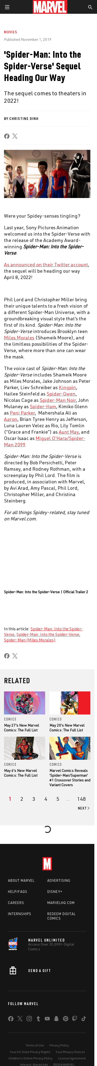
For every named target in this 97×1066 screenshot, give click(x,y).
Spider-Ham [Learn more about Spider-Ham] (43, 406)
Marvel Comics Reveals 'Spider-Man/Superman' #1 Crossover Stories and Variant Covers (69, 777)
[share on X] (15, 136)
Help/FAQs (17, 891)
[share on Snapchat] (56, 1019)
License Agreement (72, 1058)
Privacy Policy (59, 1045)
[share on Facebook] (7, 136)
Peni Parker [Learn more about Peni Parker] (22, 413)
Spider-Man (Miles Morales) (30, 639)
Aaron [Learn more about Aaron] (10, 419)
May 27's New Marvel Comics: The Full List (21, 727)
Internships (19, 914)
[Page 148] (81, 799)
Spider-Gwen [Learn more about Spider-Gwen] (61, 394)
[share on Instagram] (29, 1019)
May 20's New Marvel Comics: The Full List (67, 727)
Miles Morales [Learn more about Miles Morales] (19, 337)
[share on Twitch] (74, 1019)
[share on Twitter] (20, 1019)
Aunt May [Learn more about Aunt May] (69, 432)
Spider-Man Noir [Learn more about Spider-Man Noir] (58, 400)
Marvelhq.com (61, 903)
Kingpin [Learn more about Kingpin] (67, 387)
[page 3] (33, 799)
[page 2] (22, 799)
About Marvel (21, 880)
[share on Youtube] (47, 1019)
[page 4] (45, 799)
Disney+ (54, 891)
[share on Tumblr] (38, 1019)
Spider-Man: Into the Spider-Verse (47, 634)
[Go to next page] (84, 808)
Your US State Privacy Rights (30, 1052)
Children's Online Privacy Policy (31, 1058)
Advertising (58, 880)
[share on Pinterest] (65, 1019)
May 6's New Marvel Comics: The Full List (20, 772)
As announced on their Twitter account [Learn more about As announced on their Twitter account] (46, 264)
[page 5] (57, 799)
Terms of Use (35, 1045)
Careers (16, 903)
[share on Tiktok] (83, 1019)
